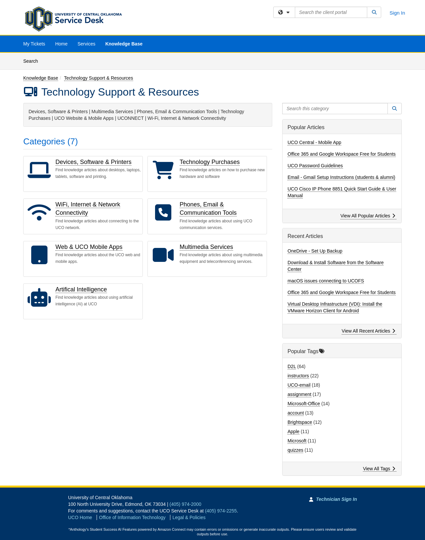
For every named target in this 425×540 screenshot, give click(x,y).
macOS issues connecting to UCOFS (326, 280)
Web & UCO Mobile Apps (89, 247)
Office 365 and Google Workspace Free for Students (342, 154)
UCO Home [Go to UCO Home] (80, 517)
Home (61, 43)
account (296, 413)
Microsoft (297, 440)
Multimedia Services (206, 247)
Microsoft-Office (304, 403)
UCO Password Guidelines (315, 165)
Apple (293, 431)
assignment (299, 394)
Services (86, 43)
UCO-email (299, 385)
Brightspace (300, 422)
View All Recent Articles (368, 331)
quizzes (295, 450)
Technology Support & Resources (98, 78)
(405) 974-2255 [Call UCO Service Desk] (221, 510)
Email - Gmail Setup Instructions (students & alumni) (341, 177)
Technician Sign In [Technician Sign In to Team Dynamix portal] (336, 499)
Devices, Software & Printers (93, 162)
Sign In (397, 13)
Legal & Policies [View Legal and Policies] (189, 517)
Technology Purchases (210, 162)
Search (33, 60)
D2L (292, 366)
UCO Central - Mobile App (314, 142)
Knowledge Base (123, 43)
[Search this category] (335, 108)
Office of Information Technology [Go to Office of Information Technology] (132, 517)
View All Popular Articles (367, 215)
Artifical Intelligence (81, 289)
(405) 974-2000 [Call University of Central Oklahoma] (186, 504)
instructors (298, 375)
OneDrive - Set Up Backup (315, 251)
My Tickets (34, 43)
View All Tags (379, 468)
